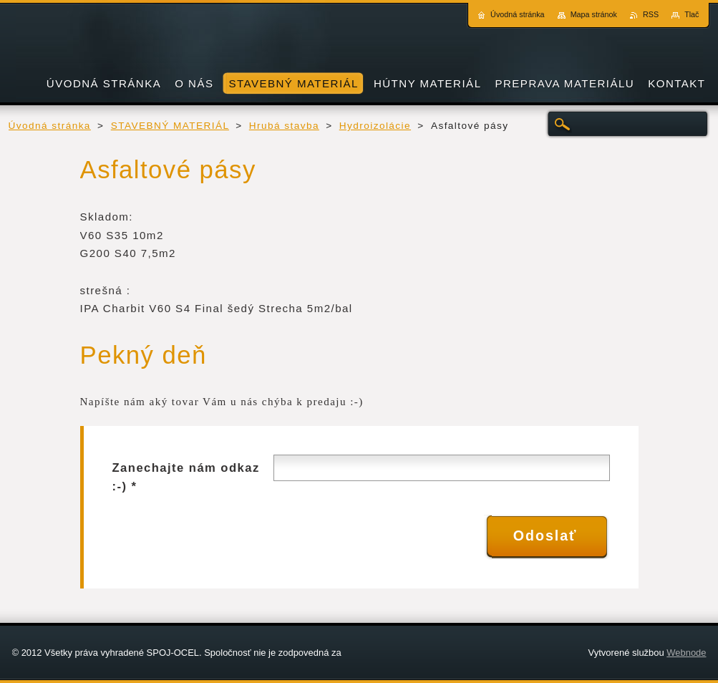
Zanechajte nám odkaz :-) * (186, 477)
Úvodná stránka (50, 125)
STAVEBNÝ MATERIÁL (170, 125)
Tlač (691, 14)
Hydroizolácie (375, 125)
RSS (651, 14)
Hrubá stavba (284, 125)
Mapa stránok (594, 14)
